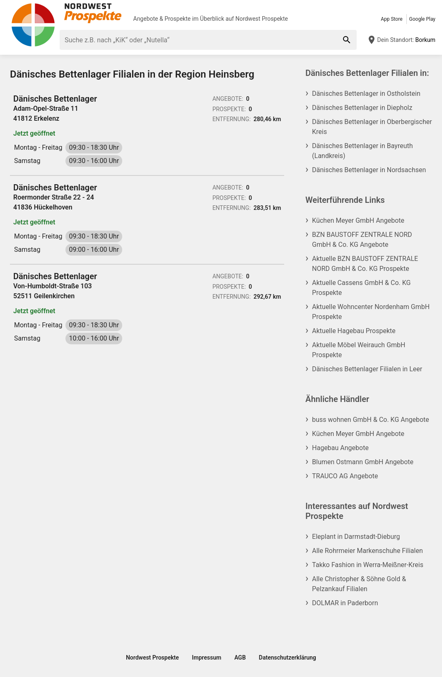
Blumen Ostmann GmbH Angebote (362, 462)
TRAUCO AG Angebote (345, 476)
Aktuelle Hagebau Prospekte (353, 331)
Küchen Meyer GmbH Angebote (358, 220)
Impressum (206, 657)
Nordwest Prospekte (261, 18)
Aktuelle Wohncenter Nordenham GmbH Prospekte (371, 312)
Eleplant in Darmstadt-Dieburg (356, 537)
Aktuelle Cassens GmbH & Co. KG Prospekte (361, 288)
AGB (240, 657)
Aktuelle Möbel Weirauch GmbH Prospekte (358, 350)
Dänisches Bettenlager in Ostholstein (366, 93)
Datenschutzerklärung (287, 657)
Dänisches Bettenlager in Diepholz (362, 108)
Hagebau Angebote (340, 448)
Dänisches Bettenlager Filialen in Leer (367, 369)
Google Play (422, 19)
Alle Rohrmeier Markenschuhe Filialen (367, 551)
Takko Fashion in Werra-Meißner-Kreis (367, 565)
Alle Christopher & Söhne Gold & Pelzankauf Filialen (359, 584)
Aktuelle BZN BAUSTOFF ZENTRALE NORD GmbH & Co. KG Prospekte (365, 264)
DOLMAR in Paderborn (345, 603)
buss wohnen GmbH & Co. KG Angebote (370, 420)
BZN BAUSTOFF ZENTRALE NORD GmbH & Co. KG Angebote (362, 239)
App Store (391, 19)
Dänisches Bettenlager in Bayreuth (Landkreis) (362, 151)
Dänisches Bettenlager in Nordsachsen (369, 170)
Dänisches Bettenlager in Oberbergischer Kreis (372, 127)
